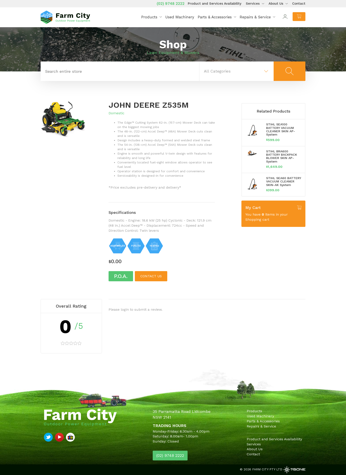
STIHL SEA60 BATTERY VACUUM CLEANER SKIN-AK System (283, 181)
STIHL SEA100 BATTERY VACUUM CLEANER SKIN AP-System (280, 129)
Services (253, 4)
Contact (298, 4)
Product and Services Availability (214, 4)
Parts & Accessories (215, 17)
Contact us (151, 276)
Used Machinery (179, 17)
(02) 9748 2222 (170, 3)
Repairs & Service (255, 17)
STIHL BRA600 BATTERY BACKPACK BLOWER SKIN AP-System (281, 156)
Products (149, 17)
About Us (276, 4)
